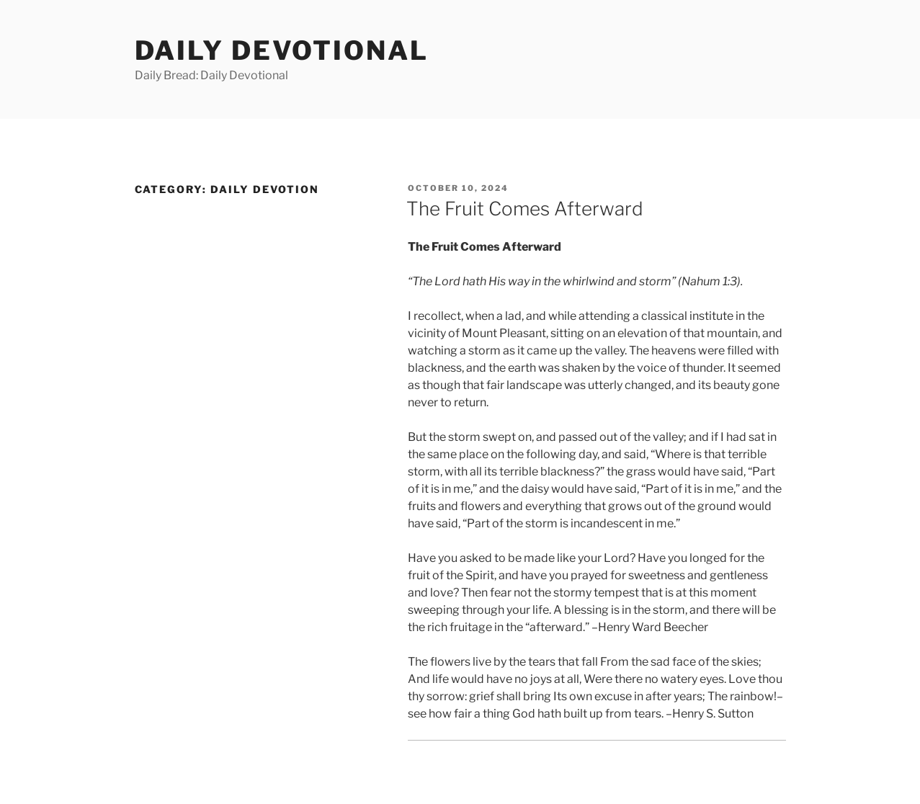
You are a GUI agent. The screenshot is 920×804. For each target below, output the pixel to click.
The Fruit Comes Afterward (524, 208)
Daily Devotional (282, 50)
